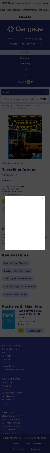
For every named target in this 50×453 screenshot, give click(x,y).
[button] (42, 198)
